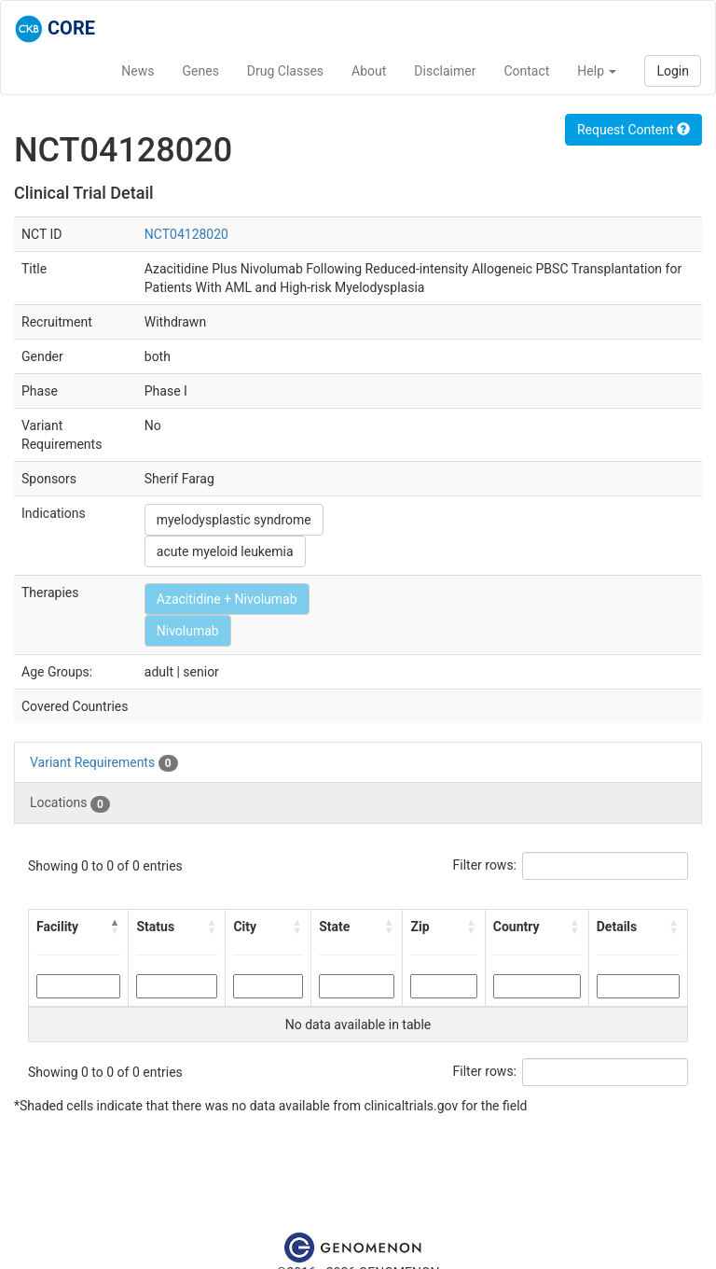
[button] (114, 926)
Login (672, 70)
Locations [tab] (70, 803)
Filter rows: (485, 865)
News (137, 70)
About (368, 70)
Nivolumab (188, 630)
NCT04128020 (186, 234)
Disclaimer (444, 70)
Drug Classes (285, 70)
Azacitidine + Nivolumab (227, 599)
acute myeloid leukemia (225, 551)
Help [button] (596, 70)
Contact (526, 70)
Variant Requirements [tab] (104, 763)
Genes (201, 70)
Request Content (633, 129)
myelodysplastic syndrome (234, 519)
